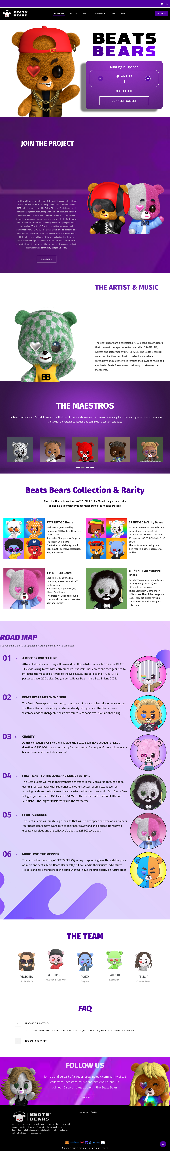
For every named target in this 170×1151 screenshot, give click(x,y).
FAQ (123, 14)
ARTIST (73, 14)
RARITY (86, 14)
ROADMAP (100, 14)
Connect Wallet (124, 101)
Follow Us (161, 13)
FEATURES (59, 14)
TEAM (113, 14)
